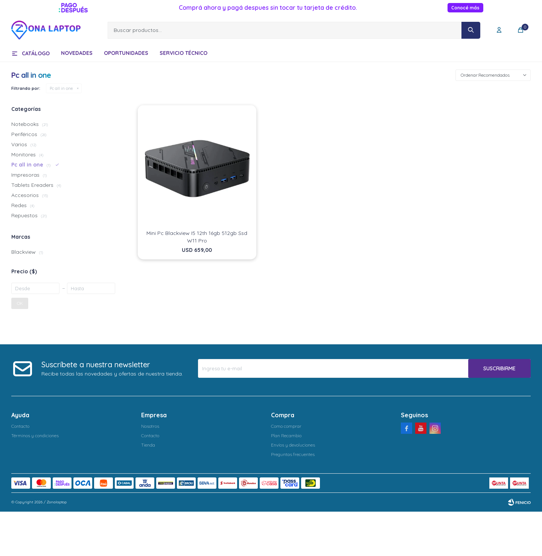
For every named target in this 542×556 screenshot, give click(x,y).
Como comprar (286, 426)
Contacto (20, 426)
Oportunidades (126, 53)
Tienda (148, 445)
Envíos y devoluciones (293, 445)
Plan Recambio (286, 435)
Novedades (77, 53)
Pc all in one (61, 88)
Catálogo (36, 53)
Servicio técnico (183, 53)
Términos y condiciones (35, 435)
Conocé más (465, 8)
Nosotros (150, 426)
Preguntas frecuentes (293, 454)
